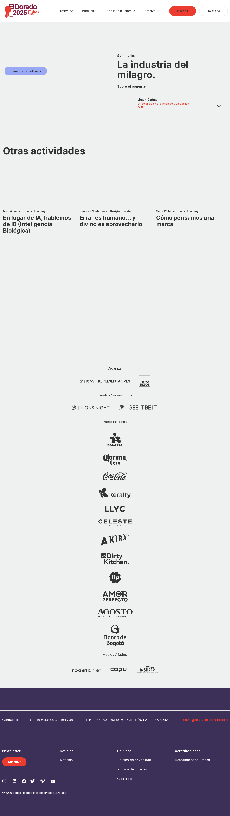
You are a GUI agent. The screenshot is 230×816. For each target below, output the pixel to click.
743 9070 (116, 720)
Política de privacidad (134, 760)
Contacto (124, 779)
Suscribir (14, 762)
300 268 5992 (156, 720)
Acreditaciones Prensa (192, 760)
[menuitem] (63, 11)
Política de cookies (132, 769)
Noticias (66, 760)
